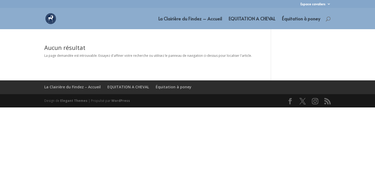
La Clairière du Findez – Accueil (190, 19)
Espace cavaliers (312, 4)
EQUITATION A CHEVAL (252, 19)
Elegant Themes (74, 100)
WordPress (120, 100)
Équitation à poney (301, 19)
